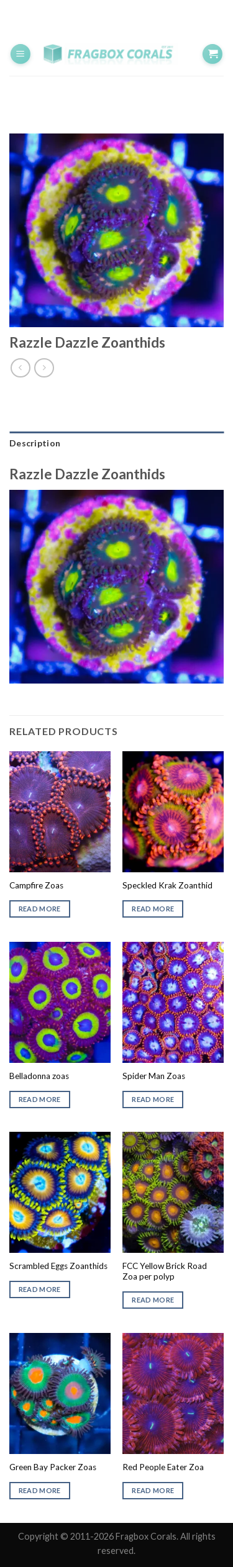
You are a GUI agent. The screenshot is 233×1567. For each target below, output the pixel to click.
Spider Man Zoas (153, 1076)
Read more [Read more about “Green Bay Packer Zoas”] (40, 1490)
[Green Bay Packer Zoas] (60, 1393)
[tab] (116, 443)
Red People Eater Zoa (163, 1467)
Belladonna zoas (39, 1076)
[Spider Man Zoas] (173, 1002)
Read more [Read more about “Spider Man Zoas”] (153, 1099)
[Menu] (20, 54)
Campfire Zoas (36, 885)
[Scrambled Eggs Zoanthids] (60, 1192)
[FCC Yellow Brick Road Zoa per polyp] (173, 1192)
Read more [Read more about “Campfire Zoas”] (40, 909)
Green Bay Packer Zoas (52, 1467)
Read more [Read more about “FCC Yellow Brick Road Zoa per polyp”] (153, 1300)
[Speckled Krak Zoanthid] (173, 811)
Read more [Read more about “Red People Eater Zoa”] (153, 1490)
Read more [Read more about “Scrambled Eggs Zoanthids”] (40, 1289)
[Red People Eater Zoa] (173, 1393)
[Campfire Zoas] (60, 811)
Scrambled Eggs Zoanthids (58, 1266)
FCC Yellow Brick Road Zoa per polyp (164, 1271)
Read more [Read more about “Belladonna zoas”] (40, 1099)
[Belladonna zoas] (60, 1002)
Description (34, 443)
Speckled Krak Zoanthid (167, 885)
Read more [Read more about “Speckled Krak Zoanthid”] (153, 909)
